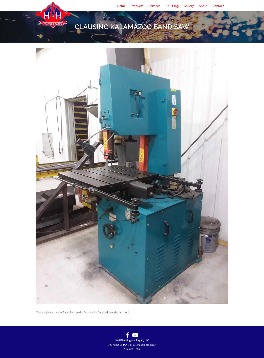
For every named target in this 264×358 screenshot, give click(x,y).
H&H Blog (172, 6)
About (203, 6)
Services (154, 6)
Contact (218, 6)
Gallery (189, 6)
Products (137, 6)
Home (121, 6)
